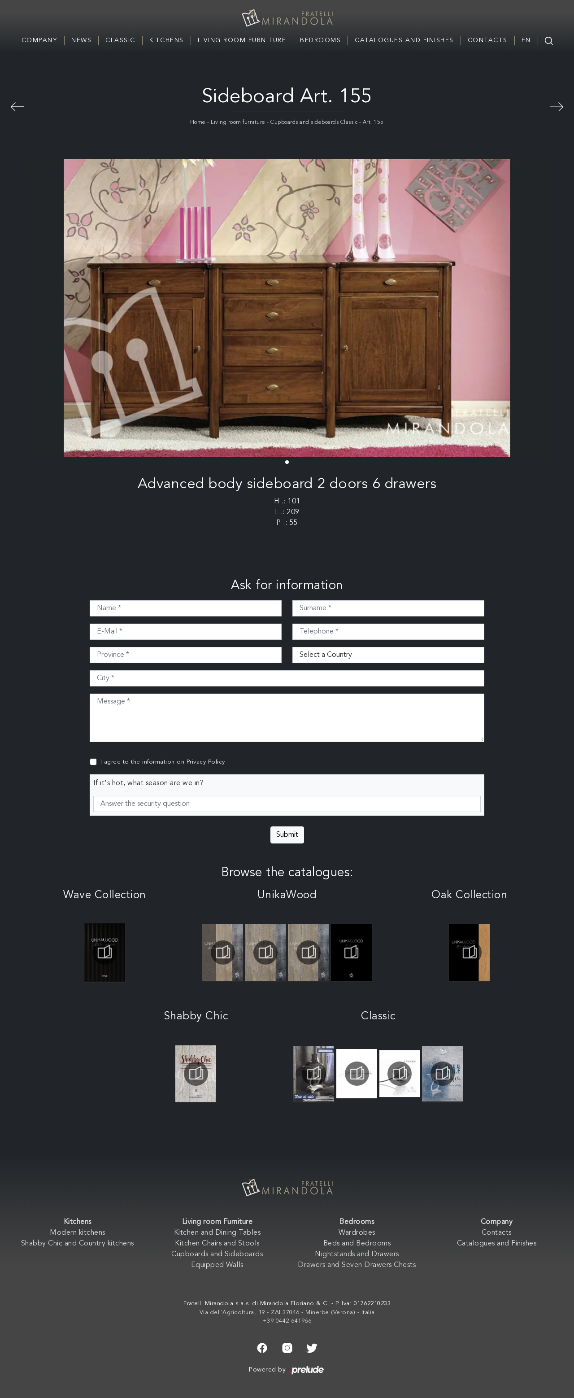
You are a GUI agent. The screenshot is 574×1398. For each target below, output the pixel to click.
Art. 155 (373, 122)
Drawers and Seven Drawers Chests (357, 1265)
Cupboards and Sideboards (217, 1254)
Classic (120, 40)
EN (526, 40)
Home (198, 122)
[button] (287, 462)
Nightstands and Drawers (357, 1254)
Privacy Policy (206, 762)
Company (40, 40)
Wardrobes (357, 1232)
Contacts (488, 40)
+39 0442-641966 (287, 1321)
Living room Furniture (242, 40)
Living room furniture (238, 122)
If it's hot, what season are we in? (148, 783)
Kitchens (166, 40)
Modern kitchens (77, 1232)
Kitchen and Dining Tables (217, 1232)
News (81, 40)
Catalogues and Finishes (404, 40)
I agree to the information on (162, 762)
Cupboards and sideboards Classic (313, 122)
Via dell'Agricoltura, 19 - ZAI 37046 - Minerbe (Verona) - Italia (287, 1312)
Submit (287, 835)
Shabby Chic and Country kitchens (77, 1243)
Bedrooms (320, 40)
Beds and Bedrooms (357, 1243)
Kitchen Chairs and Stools (217, 1243)
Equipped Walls (217, 1265)
